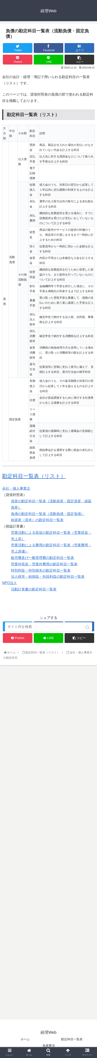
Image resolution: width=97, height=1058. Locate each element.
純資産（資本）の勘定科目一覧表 (37, 520)
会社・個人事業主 (16, 488)
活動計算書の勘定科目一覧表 (33, 589)
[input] (48, 626)
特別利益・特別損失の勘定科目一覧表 (41, 570)
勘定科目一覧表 (72, 1039)
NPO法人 (9, 583)
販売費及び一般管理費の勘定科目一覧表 (42, 558)
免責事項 (48, 1045)
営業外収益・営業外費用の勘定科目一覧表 (44, 564)
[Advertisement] (48, 842)
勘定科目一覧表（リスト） (34, 476)
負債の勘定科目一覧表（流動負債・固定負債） (48, 514)
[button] (88, 627)
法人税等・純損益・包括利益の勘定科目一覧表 (48, 576)
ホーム (25, 1039)
